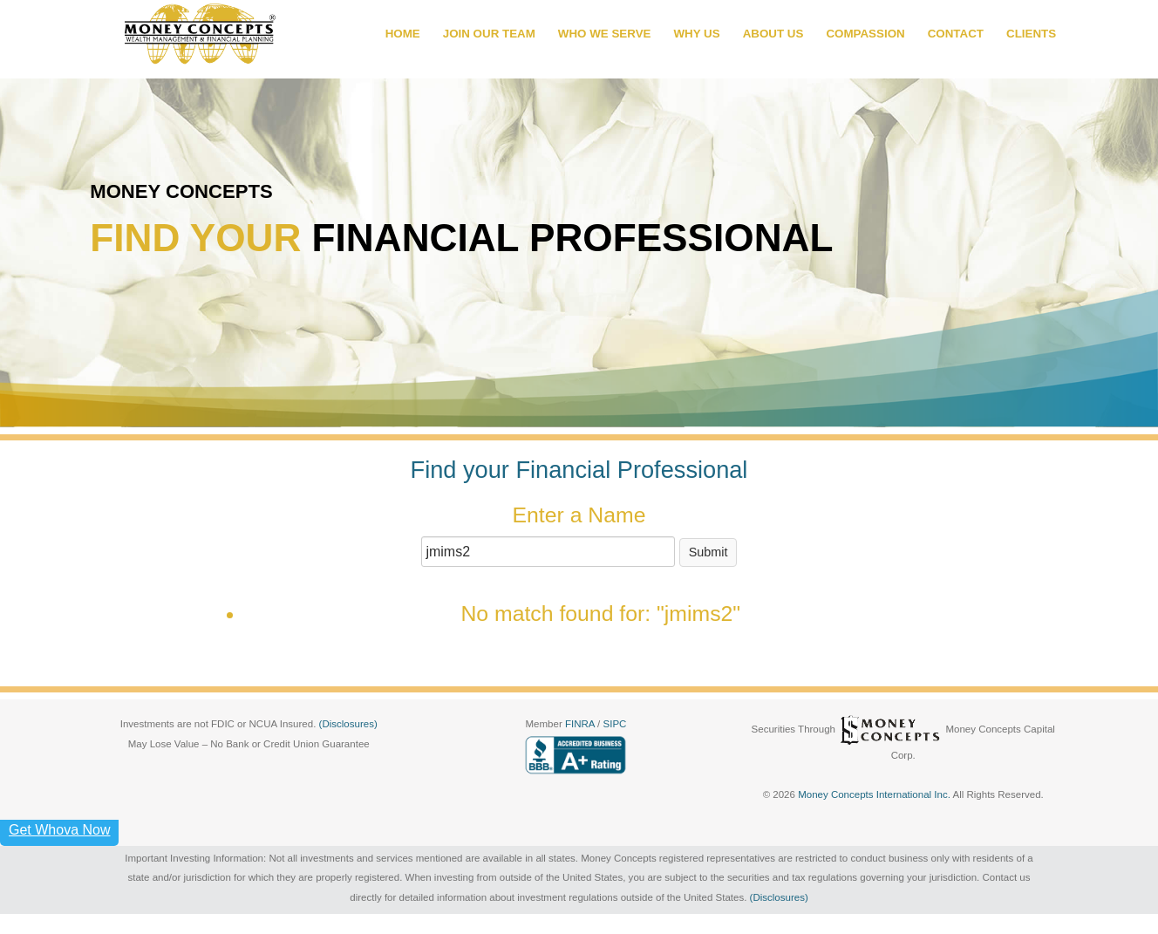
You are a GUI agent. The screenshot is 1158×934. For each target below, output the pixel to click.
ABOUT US (773, 33)
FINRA (581, 724)
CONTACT (956, 33)
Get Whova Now (59, 829)
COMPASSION (865, 33)
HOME (402, 33)
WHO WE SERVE (604, 33)
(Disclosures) (348, 724)
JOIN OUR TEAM (489, 33)
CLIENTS (1031, 33)
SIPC (615, 724)
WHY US (696, 33)
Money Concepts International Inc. (875, 794)
